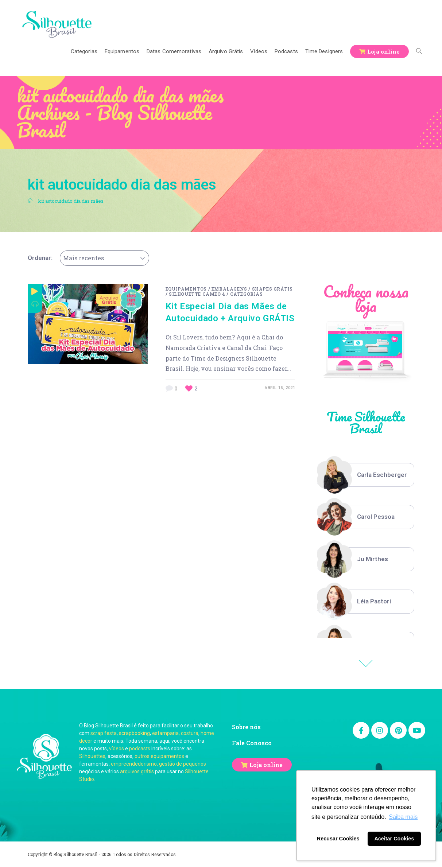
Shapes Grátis (272, 289)
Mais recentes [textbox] (83, 258)
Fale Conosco (252, 743)
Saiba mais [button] (403, 817)
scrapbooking (134, 733)
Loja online (266, 765)
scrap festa (103, 733)
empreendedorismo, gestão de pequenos (158, 764)
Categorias (246, 294)
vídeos (116, 748)
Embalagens (229, 289)
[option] (365, 475)
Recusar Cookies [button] (338, 838)
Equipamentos (186, 289)
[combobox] (105, 258)
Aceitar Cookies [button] (394, 838)
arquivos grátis (137, 771)
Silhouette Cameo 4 (197, 294)
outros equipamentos (159, 756)
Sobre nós (246, 727)
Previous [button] (365, 663)
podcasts (139, 748)
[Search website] (418, 51)
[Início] (30, 201)
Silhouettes (92, 756)
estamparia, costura (175, 733)
